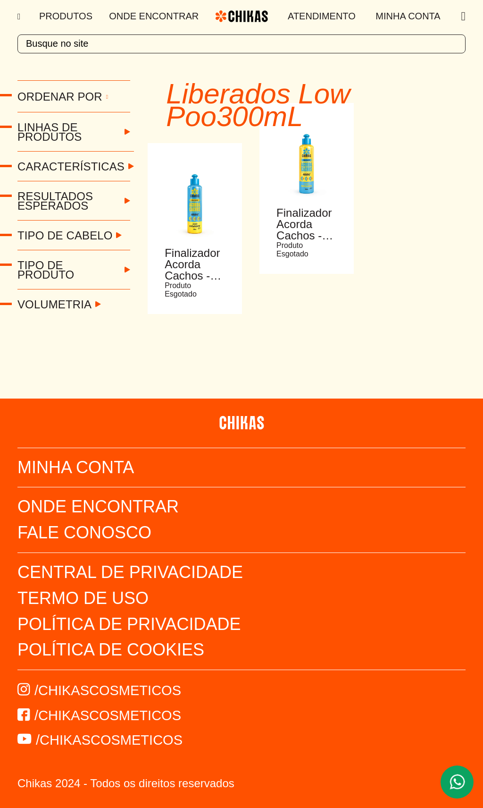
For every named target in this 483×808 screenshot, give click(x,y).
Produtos (65, 16)
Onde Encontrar (154, 16)
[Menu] (20, 16)
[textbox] (241, 43)
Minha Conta (407, 16)
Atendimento (322, 16)
